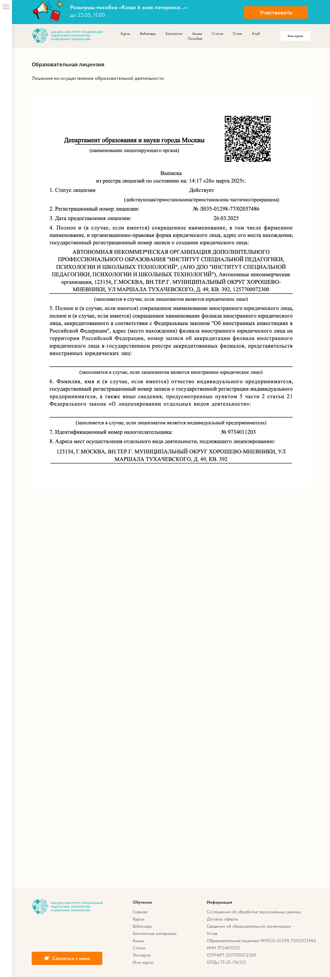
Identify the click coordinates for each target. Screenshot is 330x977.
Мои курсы (143, 962)
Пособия (195, 38)
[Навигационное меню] (6, 7)
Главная (140, 911)
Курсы (125, 33)
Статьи (217, 33)
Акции (197, 33)
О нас (237, 33)
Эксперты (142, 955)
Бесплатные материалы (155, 933)
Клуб (256, 33)
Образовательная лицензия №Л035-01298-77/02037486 (261, 940)
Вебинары (148, 33)
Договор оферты (222, 918)
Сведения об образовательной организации (249, 926)
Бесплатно (174, 33)
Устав (212, 933)
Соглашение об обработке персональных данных (254, 911)
